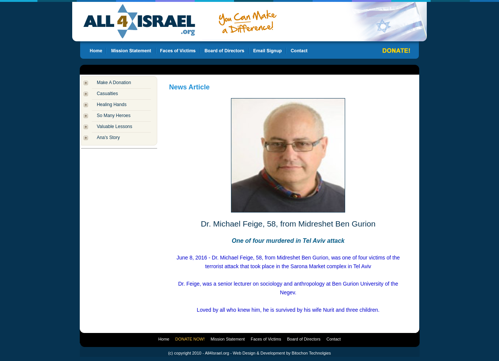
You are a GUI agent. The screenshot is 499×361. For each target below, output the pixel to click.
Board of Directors (304, 339)
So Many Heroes (113, 115)
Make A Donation (114, 82)
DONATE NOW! (190, 339)
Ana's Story (108, 137)
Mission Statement (228, 339)
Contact (333, 339)
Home (163, 339)
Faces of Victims (266, 339)
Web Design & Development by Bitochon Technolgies (282, 353)
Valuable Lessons (114, 126)
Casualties (107, 93)
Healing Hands (112, 104)
